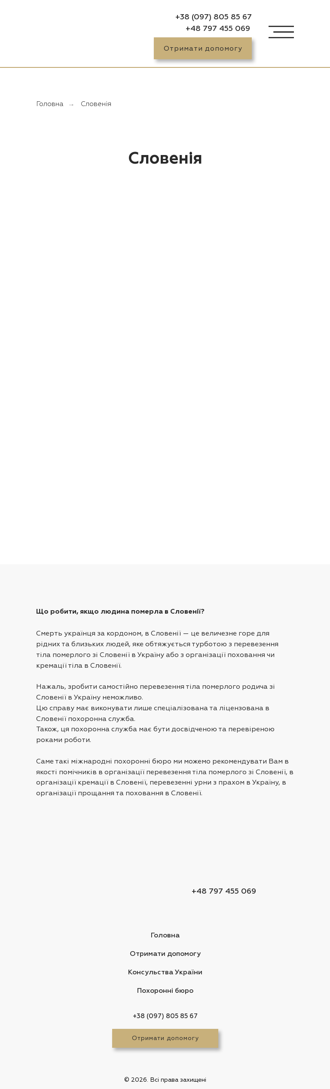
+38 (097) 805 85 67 (213, 17)
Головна (50, 104)
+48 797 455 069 (218, 29)
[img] (60, 35)
